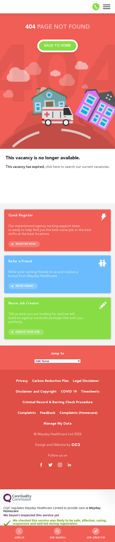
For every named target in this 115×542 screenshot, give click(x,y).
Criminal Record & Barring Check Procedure (57, 402)
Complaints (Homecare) (78, 413)
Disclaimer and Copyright (36, 391)
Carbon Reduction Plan (50, 381)
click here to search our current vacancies (77, 167)
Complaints (27, 413)
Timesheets (90, 391)
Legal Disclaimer (86, 381)
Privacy (22, 381)
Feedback (47, 413)
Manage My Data (57, 423)
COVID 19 (69, 391)
